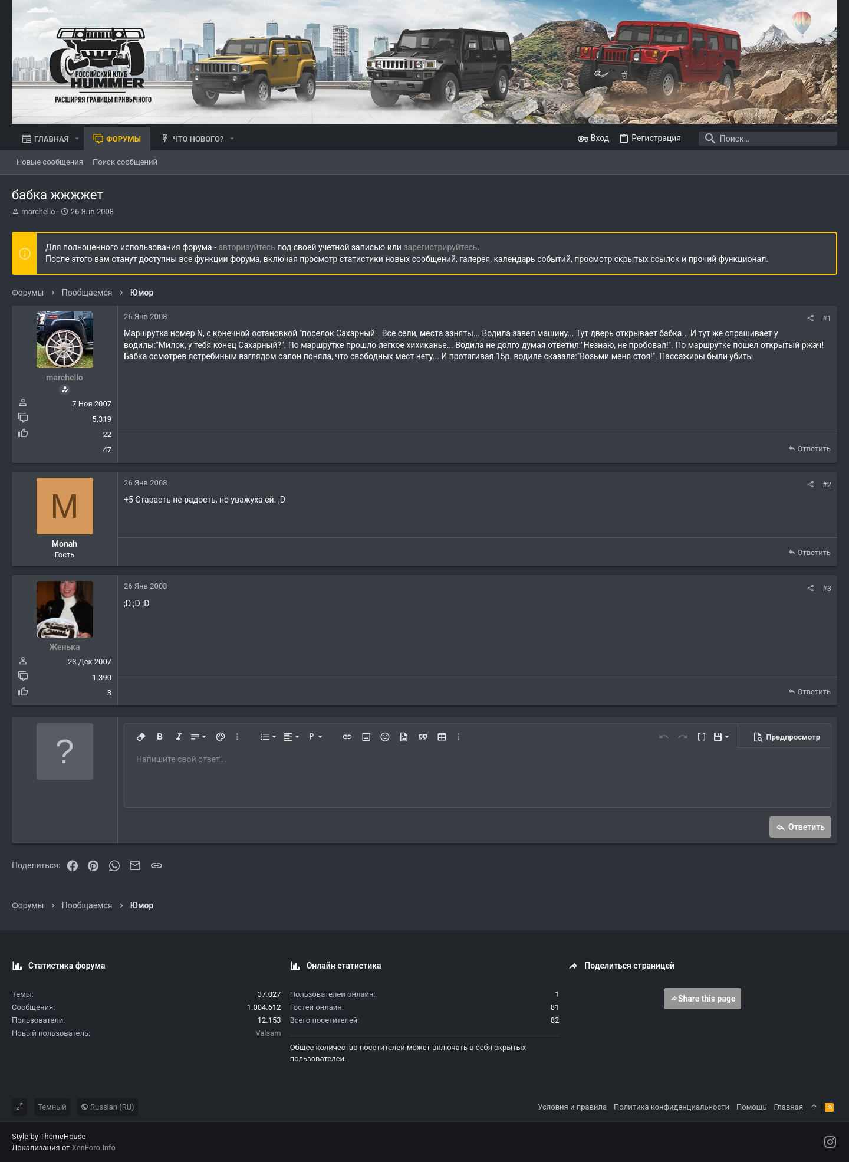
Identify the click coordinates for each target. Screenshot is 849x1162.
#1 (826, 318)
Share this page (703, 998)
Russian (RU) (107, 1106)
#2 (826, 484)
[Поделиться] (810, 318)
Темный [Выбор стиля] (52, 1106)
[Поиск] (763, 139)
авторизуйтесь (247, 247)
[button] (77, 139)
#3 (826, 588)
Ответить (814, 448)
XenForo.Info (94, 1147)
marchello (38, 211)
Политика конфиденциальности (671, 1106)
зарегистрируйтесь (440, 247)
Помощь (751, 1106)
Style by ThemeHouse (48, 1136)
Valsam (268, 1033)
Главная (788, 1106)
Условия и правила (572, 1106)
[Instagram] (830, 1142)
